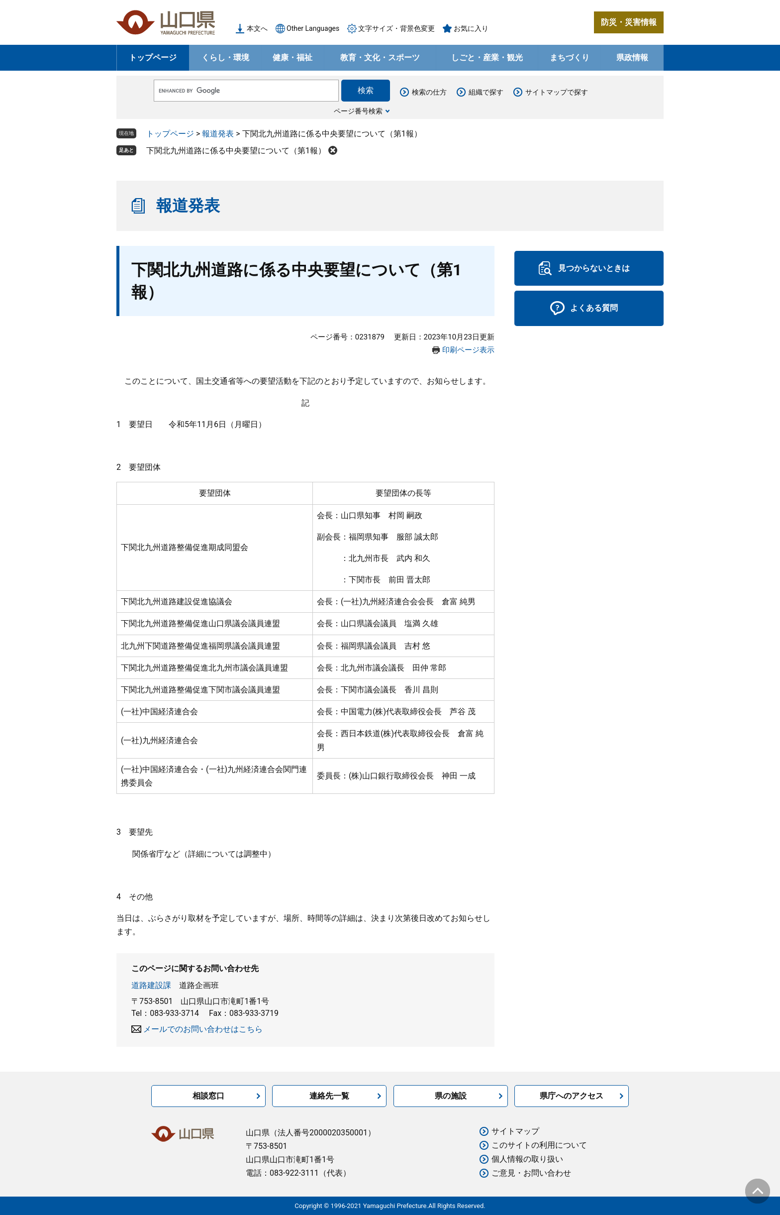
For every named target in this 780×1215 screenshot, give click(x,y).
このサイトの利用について (539, 1145)
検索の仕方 (429, 92)
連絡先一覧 (329, 1096)
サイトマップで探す (556, 92)
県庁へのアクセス (571, 1096)
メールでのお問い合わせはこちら (203, 1029)
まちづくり (569, 57)
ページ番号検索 (358, 111)
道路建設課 (151, 985)
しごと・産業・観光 (487, 57)
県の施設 (451, 1096)
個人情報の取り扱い (527, 1159)
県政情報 (632, 57)
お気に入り (471, 28)
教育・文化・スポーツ (380, 57)
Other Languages (313, 28)
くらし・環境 (225, 57)
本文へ (257, 28)
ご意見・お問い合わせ (531, 1173)
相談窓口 (208, 1096)
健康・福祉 (292, 57)
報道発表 (218, 133)
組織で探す (486, 92)
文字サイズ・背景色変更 (396, 28)
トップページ (153, 57)
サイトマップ (515, 1131)
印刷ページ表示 (468, 349)
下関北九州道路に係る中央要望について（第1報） (236, 150)
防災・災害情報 (629, 22)
